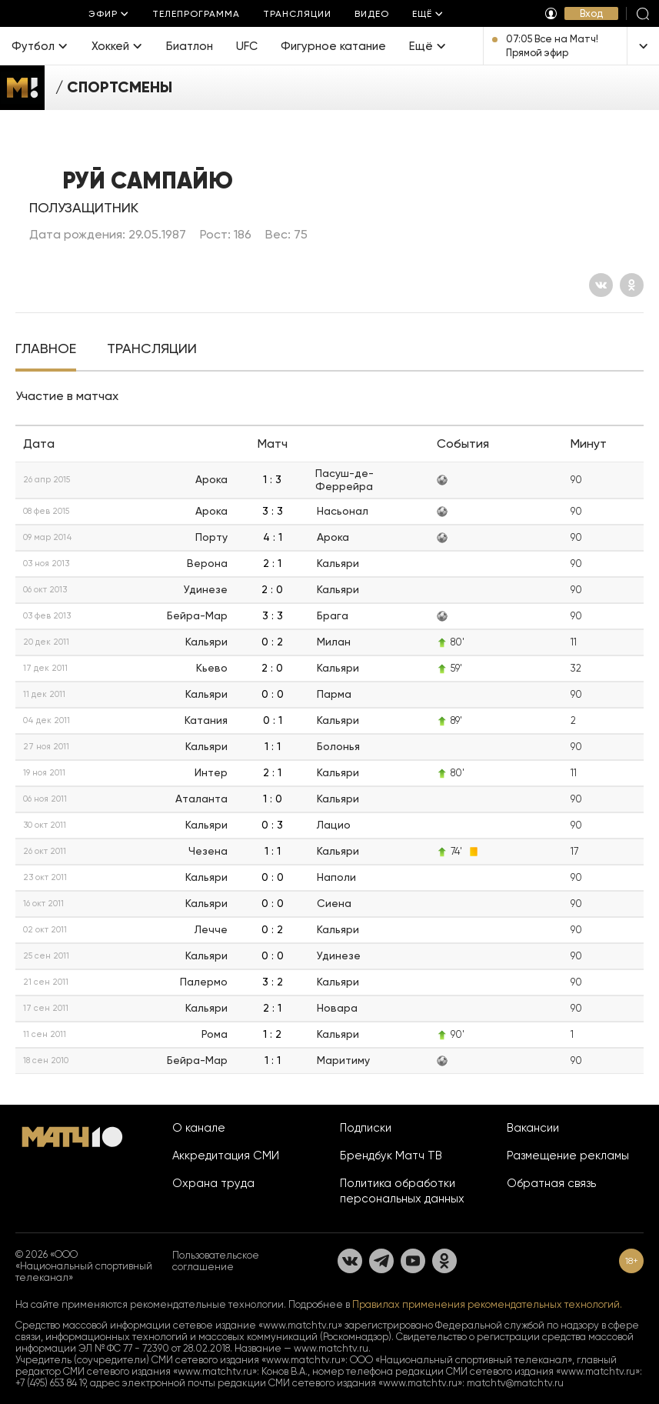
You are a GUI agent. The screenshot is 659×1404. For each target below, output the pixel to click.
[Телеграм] (381, 1261)
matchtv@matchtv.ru (515, 1383)
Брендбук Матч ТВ (391, 1155)
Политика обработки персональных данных (402, 1191)
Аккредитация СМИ (225, 1155)
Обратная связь (551, 1183)
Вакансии (533, 1128)
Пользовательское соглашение (215, 1260)
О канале (198, 1128)
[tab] (45, 350)
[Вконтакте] (601, 285)
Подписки (365, 1128)
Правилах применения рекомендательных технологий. (487, 1304)
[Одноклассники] (632, 285)
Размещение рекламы (568, 1155)
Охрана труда (213, 1183)
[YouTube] (413, 1261)
